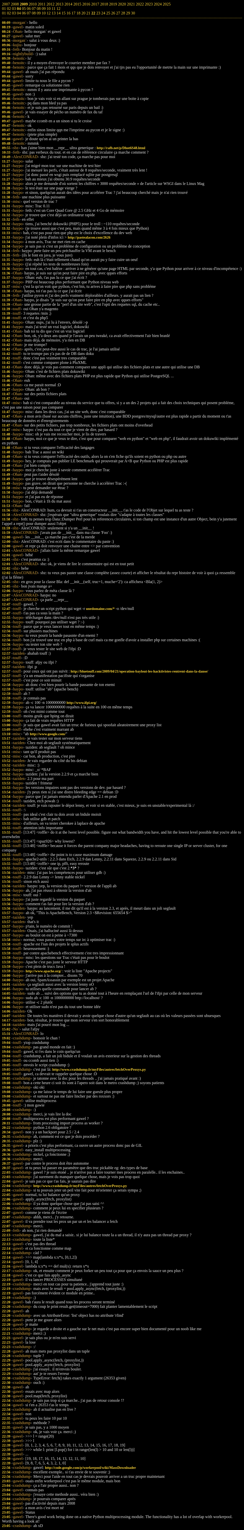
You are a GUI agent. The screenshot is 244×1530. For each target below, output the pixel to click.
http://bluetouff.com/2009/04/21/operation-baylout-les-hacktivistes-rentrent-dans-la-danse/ (139, 671)
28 (123, 13)
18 (78, 13)
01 (4, 13)
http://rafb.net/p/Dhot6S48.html (121, 148)
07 (29, 13)
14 (59, 13)
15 (64, 13)
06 (24, 13)
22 (93, 13)
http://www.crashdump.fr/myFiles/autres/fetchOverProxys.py (99, 1069)
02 (9, 13)
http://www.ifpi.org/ (82, 703)
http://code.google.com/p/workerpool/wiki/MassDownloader (90, 1468)
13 (54, 13)
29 (128, 13)
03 (14, 13)
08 (34, 13)
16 (68, 13)
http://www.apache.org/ (43, 971)
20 (83, 13)
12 (49, 13)
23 (98, 13)
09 (39, 13)
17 (73, 13)
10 (44, 13)
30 (133, 13)
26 (113, 13)
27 (118, 13)
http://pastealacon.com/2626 (89, 237)
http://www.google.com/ (48, 734)
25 (108, 13)
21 (88, 13)
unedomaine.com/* (100, 609)
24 (103, 13)
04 (19, 13)
